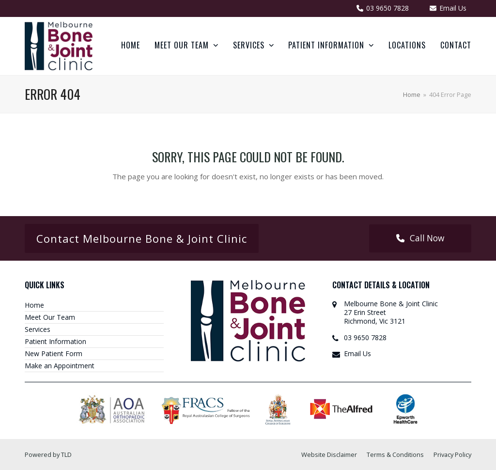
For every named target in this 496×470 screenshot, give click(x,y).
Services (37, 329)
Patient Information (55, 341)
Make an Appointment (59, 365)
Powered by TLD (48, 454)
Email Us (357, 353)
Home (34, 305)
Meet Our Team (50, 317)
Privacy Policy (452, 454)
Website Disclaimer (329, 454)
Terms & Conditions (395, 454)
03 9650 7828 (365, 337)
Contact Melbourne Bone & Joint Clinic (141, 238)
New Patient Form (53, 353)
